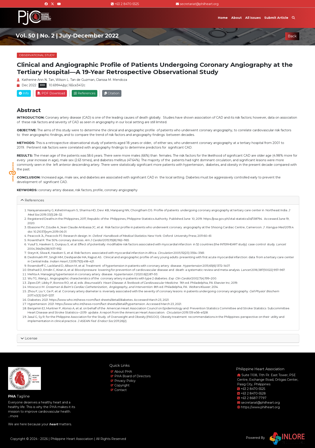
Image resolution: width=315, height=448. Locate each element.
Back (292, 36)
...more (13, 416)
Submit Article (276, 18)
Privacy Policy (123, 381)
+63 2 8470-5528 (251, 393)
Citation (111, 93)
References (84, 93)
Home (223, 18)
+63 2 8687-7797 (251, 398)
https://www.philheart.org (258, 407)
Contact (118, 390)
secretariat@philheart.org (197, 4)
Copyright (120, 385)
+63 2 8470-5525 (125, 4)
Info (24, 93)
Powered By (255, 438)
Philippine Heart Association (72, 439)
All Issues (253, 18)
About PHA (121, 372)
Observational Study (37, 55)
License (29, 338)
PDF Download (51, 93)
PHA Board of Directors (130, 376)
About (236, 18)
